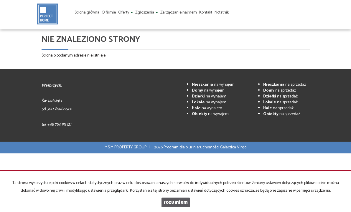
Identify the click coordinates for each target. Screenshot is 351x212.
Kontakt (205, 12)
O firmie (109, 12)
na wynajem (213, 84)
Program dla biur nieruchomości (192, 147)
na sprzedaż (284, 84)
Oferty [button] (125, 12)
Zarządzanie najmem (178, 12)
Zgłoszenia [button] (146, 12)
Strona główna (87, 12)
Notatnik (222, 12)
